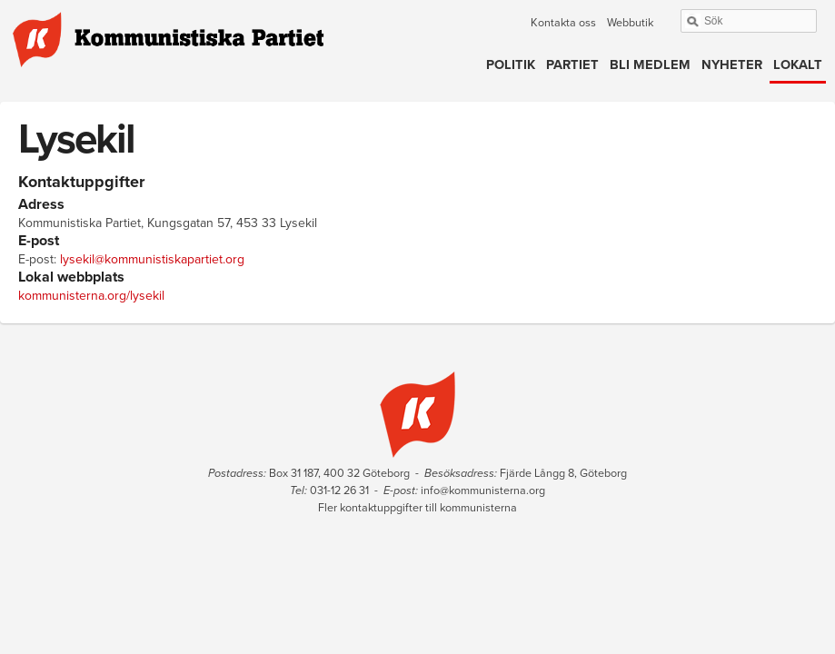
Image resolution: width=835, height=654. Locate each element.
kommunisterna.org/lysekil (91, 295)
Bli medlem (650, 65)
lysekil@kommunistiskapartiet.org (152, 259)
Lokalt (797, 65)
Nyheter (731, 65)
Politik (510, 65)
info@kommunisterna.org (483, 490)
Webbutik (630, 22)
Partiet (572, 65)
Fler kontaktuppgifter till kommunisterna (417, 507)
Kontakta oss (563, 22)
